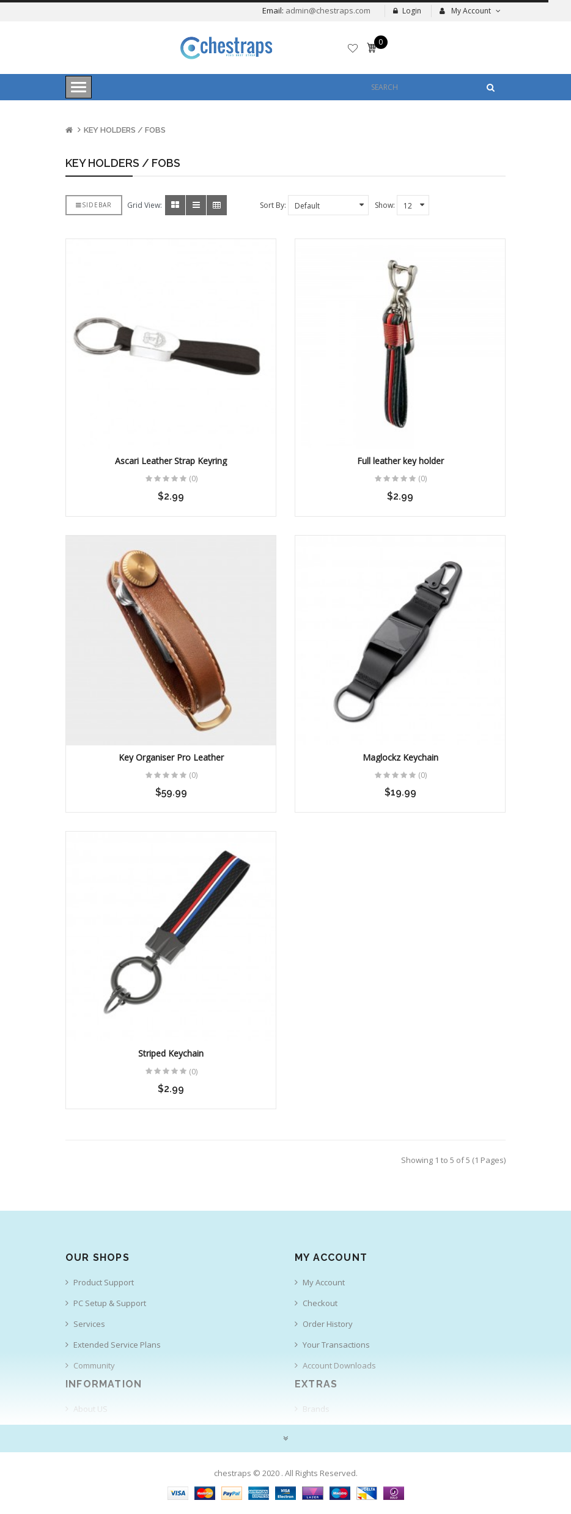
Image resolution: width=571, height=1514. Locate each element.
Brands (316, 1408)
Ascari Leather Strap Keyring (171, 461)
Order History (328, 1323)
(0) (193, 478)
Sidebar (94, 205)
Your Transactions (336, 1344)
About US (90, 1408)
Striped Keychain (171, 1053)
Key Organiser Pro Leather (171, 757)
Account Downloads (339, 1365)
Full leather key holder (400, 461)
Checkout (320, 1303)
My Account (324, 1282)
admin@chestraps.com (327, 10)
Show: (385, 205)
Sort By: (273, 205)
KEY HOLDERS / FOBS (125, 130)
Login (407, 11)
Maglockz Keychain (400, 757)
